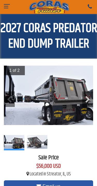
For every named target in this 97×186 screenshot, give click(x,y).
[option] (48, 95)
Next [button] (87, 99)
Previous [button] (9, 99)
